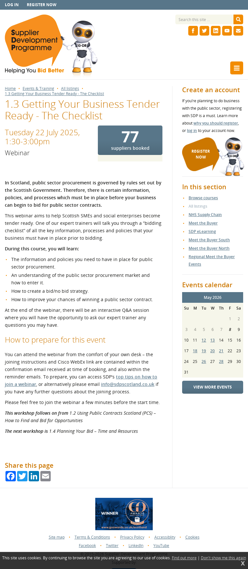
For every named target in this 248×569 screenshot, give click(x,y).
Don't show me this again (223, 558)
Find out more (184, 558)
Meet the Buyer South (209, 240)
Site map (57, 537)
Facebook (87, 545)
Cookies (192, 537)
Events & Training (38, 88)
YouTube (161, 545)
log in (192, 130)
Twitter (112, 545)
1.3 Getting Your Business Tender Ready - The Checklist (54, 93)
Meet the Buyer (203, 223)
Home (10, 88)
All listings (70, 88)
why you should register (215, 123)
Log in (12, 4)
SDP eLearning (202, 231)
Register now (42, 4)
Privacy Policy (132, 537)
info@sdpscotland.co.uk (127, 384)
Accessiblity (164, 537)
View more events (212, 387)
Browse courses (203, 198)
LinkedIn (136, 545)
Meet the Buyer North (209, 248)
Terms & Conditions (92, 537)
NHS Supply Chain (205, 214)
